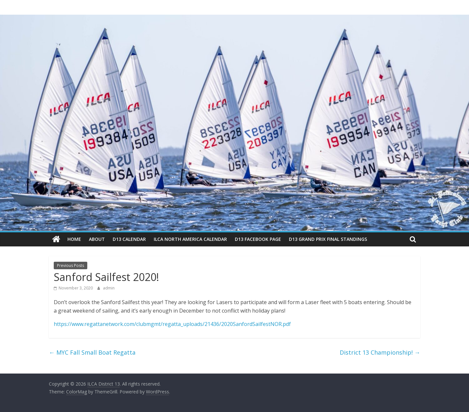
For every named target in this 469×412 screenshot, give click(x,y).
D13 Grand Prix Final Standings (328, 239)
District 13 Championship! (380, 352)
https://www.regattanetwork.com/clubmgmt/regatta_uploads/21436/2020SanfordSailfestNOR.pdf (172, 324)
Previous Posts (70, 265)
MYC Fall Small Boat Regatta (92, 352)
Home (74, 239)
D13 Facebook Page (258, 239)
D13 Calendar (129, 239)
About (97, 239)
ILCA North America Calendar (190, 239)
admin (109, 288)
